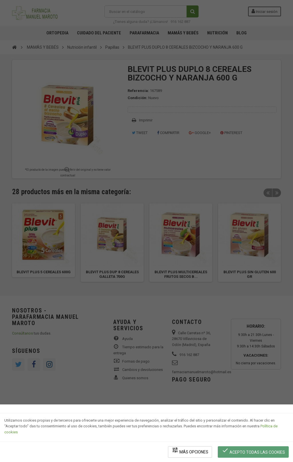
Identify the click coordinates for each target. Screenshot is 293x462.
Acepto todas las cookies (253, 451)
